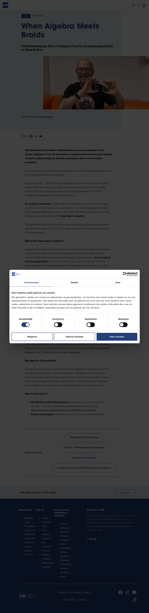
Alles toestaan (116, 336)
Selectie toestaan (74, 336)
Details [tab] (74, 282)
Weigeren (32, 336)
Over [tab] (117, 282)
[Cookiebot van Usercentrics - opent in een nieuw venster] (125, 274)
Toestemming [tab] (31, 282)
